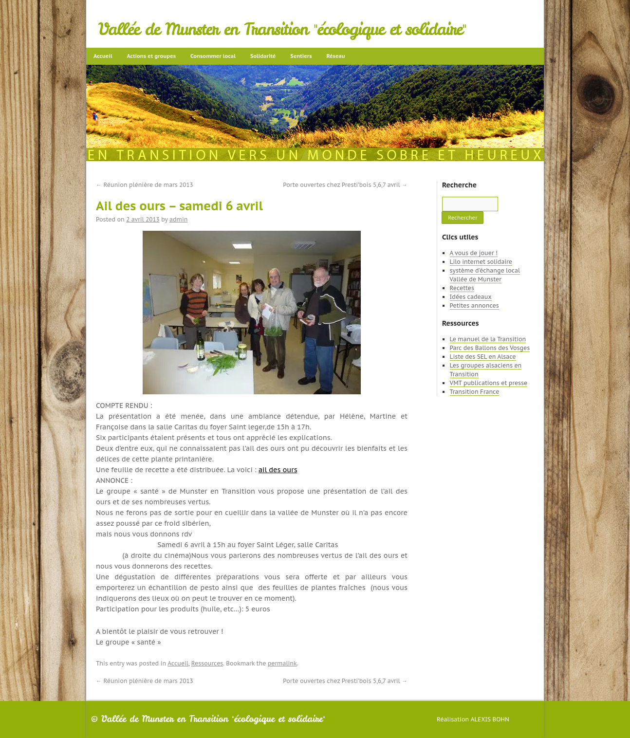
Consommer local (213, 56)
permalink (282, 663)
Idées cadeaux (471, 296)
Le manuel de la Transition (488, 339)
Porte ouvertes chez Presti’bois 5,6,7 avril (345, 184)
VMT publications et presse (489, 383)
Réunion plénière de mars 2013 (144, 184)
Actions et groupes (151, 56)
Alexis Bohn (490, 719)
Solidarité (263, 56)
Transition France (475, 391)
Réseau (335, 56)
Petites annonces (474, 305)
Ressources (207, 663)
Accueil (102, 56)
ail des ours (278, 469)
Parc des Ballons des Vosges (490, 347)
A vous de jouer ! (474, 253)
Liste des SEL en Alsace (483, 356)
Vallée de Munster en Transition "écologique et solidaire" (282, 29)
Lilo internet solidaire (481, 261)
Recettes (462, 288)
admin (178, 219)
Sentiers (301, 56)
